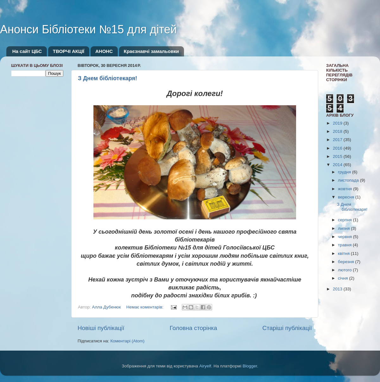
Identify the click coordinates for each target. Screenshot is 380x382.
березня (346, 261)
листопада (349, 180)
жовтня (345, 188)
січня (343, 278)
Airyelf (205, 366)
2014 (338, 164)
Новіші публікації (101, 328)
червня (345, 236)
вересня (346, 197)
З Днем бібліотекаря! (107, 78)
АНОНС (104, 51)
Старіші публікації (287, 328)
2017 (338, 139)
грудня (345, 172)
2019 (338, 123)
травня (345, 245)
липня (344, 228)
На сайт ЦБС (27, 51)
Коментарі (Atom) (127, 341)
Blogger (250, 366)
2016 (338, 148)
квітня (344, 253)
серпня (345, 219)
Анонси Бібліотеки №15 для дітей (88, 29)
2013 (338, 289)
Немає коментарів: (145, 307)
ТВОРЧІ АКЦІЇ (68, 51)
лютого (345, 270)
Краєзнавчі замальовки (151, 51)
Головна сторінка (193, 328)
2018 (338, 131)
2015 (338, 156)
